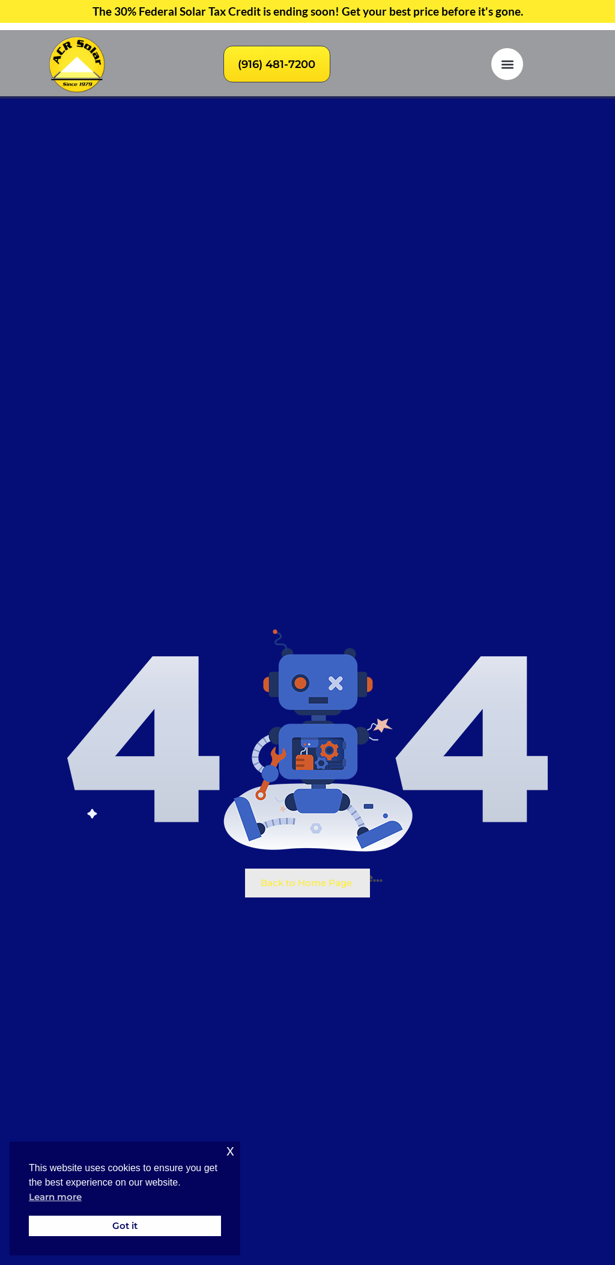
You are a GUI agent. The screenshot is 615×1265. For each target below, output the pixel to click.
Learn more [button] (55, 1197)
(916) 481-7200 (276, 64)
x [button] (230, 1150)
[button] (507, 64)
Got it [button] (125, 1225)
